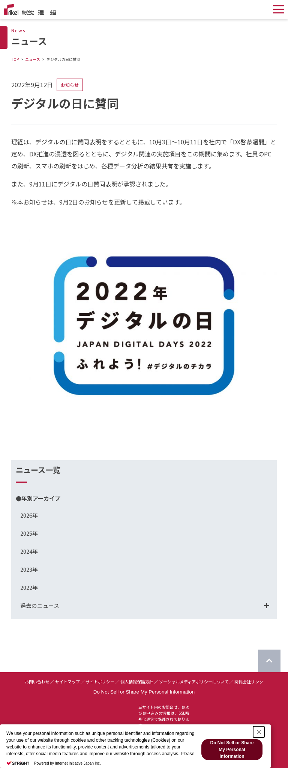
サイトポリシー (100, 682)
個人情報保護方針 (136, 682)
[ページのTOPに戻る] (269, 661)
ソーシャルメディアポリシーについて (194, 682)
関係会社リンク (248, 682)
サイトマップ (67, 682)
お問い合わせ (37, 682)
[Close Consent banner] (258, 732)
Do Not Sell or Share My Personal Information (144, 692)
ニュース (32, 59)
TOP (15, 59)
